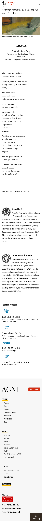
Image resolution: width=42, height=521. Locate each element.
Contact (6, 467)
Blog (5, 422)
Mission (7, 445)
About (5, 431)
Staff (5, 451)
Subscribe (6, 484)
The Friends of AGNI (12, 454)
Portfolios (8, 419)
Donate (34, 389)
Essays (6, 406)
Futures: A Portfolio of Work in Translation (21, 60)
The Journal (9, 457)
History (7, 435)
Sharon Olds (13, 365)
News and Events (11, 448)
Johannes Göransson (9, 322)
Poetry (15, 51)
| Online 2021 (24, 191)
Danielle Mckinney (7, 36)
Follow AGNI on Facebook (11, 512)
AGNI (10, 389)
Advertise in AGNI (11, 470)
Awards (7, 441)
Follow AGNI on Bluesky (10, 505)
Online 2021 (6, 311)
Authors (7, 438)
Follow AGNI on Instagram (11, 508)
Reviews (7, 416)
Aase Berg (25, 51)
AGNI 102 (6, 343)
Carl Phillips (12, 351)
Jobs (6, 474)
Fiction (7, 409)
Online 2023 (6, 356)
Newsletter (8, 477)
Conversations (10, 412)
